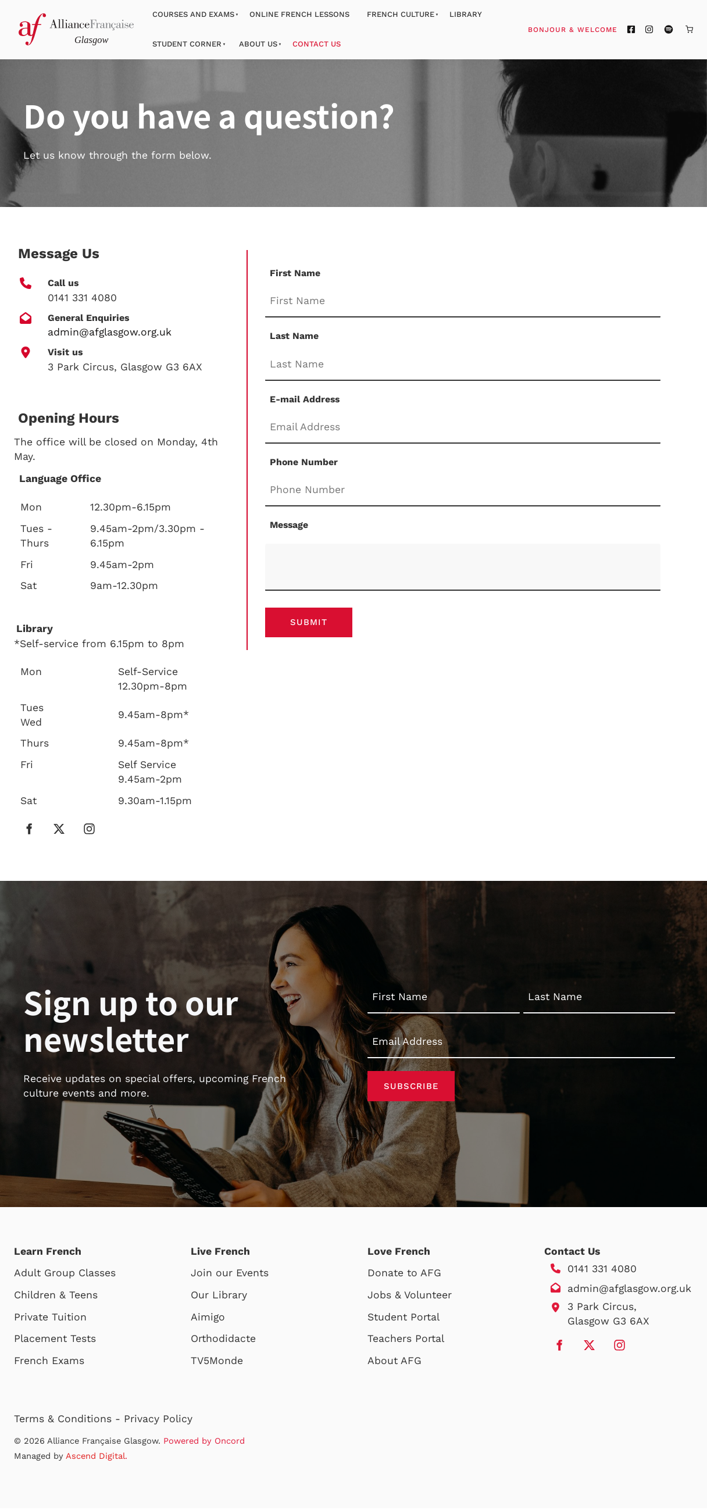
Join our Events (230, 1275)
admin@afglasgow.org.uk (629, 1290)
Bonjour (594, 29)
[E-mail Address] (462, 428)
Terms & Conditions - (69, 1420)
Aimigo (208, 1319)
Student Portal (403, 1319)
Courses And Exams (193, 14)
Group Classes (80, 1275)
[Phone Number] (462, 491)
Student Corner (187, 44)
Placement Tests (55, 1340)
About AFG (394, 1362)
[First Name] (462, 301)
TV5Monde (217, 1362)
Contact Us (316, 44)
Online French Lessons (299, 14)
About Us (258, 44)
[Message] (462, 567)
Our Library (219, 1296)
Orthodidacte (223, 1340)
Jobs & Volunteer (409, 1296)
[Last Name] (462, 365)
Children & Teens (56, 1296)
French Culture (400, 14)
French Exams (49, 1362)
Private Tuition (50, 1319)
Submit (309, 623)
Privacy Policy (158, 1420)
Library (465, 14)
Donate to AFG (404, 1275)
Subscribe (411, 1086)
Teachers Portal (405, 1340)
